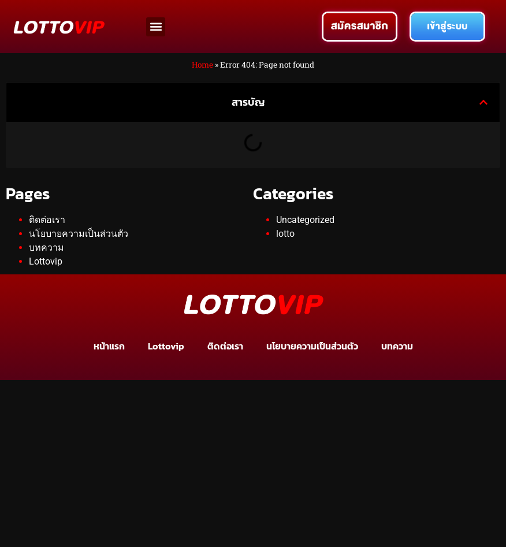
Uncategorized (305, 219)
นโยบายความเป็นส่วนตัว (78, 233)
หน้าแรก (109, 346)
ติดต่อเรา (47, 219)
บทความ (46, 247)
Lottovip (45, 261)
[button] (155, 26)
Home (202, 64)
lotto (285, 233)
